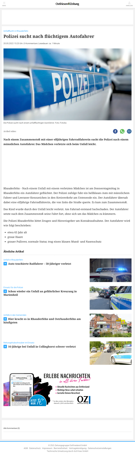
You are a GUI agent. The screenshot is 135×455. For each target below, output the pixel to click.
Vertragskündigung (77, 448)
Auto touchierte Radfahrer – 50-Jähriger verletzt (39, 263)
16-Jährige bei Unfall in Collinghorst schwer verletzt (42, 346)
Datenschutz (35, 448)
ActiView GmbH (81, 451)
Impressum (47, 448)
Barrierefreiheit (61, 448)
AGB (26, 448)
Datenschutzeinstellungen (99, 448)
